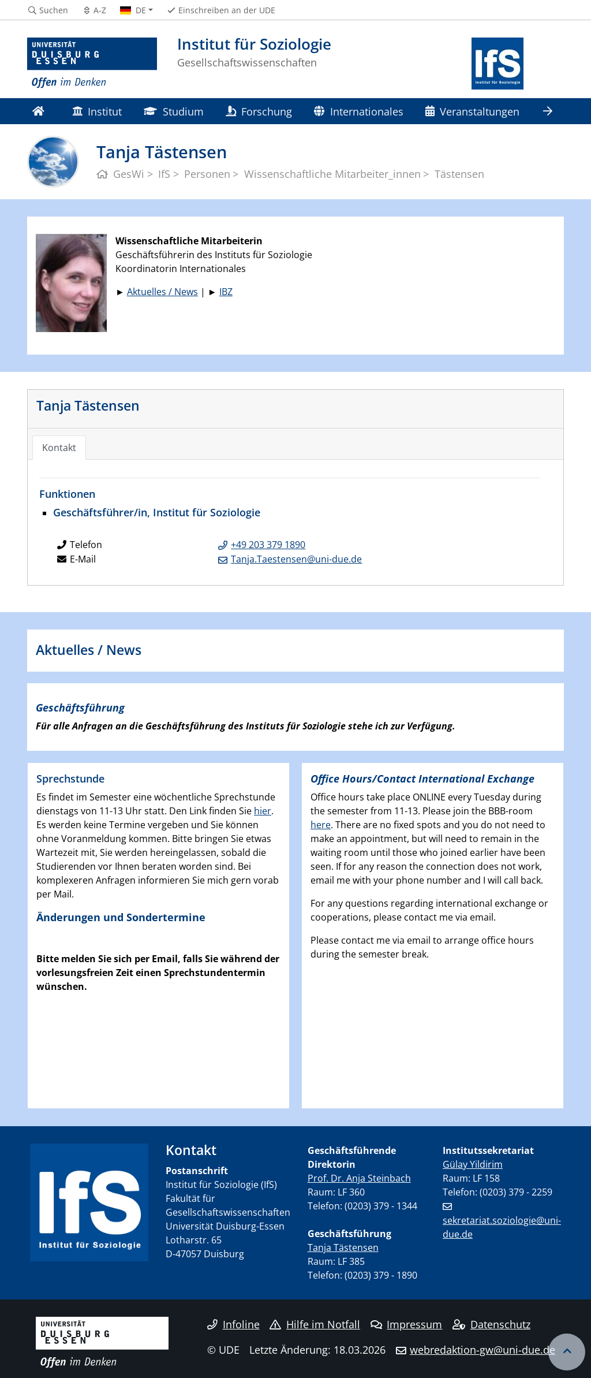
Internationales (358, 111)
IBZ (226, 291)
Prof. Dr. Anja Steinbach (359, 1178)
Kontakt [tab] (59, 447)
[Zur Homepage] (92, 64)
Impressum (407, 1324)
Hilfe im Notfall (315, 1324)
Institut (97, 111)
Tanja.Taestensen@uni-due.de (296, 559)
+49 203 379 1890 (268, 544)
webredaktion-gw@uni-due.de (482, 1350)
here (321, 824)
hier (262, 811)
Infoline (233, 1324)
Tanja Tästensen (88, 405)
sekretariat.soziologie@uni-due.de (502, 1227)
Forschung (259, 111)
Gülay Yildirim (473, 1164)
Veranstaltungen (472, 111)
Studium (173, 111)
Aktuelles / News (162, 291)
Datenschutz (491, 1324)
